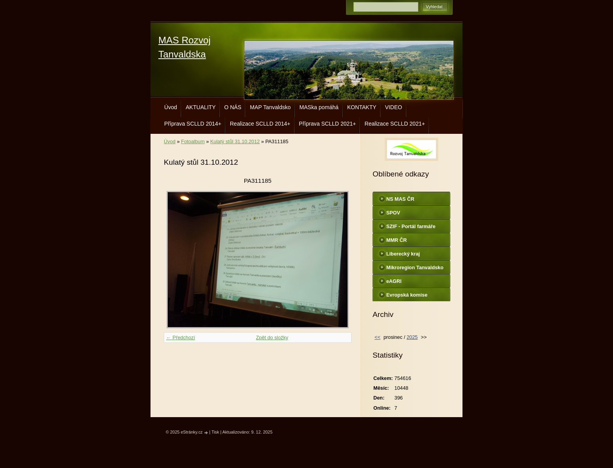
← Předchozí (180, 337)
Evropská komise (406, 295)
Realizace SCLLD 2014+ (260, 124)
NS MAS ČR (400, 199)
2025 (412, 337)
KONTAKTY (361, 107)
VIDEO (393, 107)
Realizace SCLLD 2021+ (394, 124)
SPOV (393, 213)
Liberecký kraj (403, 254)
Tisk (215, 432)
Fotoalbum (192, 141)
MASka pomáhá (319, 107)
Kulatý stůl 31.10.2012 (235, 141)
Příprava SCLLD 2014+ (192, 124)
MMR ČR (396, 240)
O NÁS (233, 107)
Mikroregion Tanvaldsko (414, 267)
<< (377, 337)
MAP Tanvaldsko (270, 107)
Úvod (170, 107)
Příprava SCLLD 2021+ (327, 124)
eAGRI (393, 281)
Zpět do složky (272, 337)
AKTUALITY (201, 107)
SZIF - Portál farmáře (411, 226)
